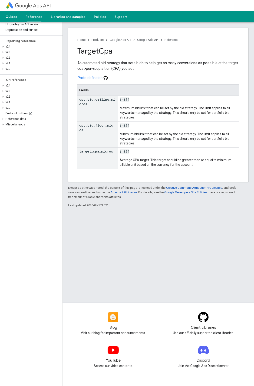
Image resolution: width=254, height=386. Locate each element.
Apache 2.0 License (124, 192)
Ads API (33, 6)
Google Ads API (120, 39)
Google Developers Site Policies (185, 192)
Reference (171, 39)
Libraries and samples (68, 17)
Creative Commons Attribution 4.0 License (194, 187)
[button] (30, 46)
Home (81, 39)
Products (98, 39)
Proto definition (92, 78)
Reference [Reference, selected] (34, 17)
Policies (100, 17)
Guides (11, 17)
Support (121, 17)
